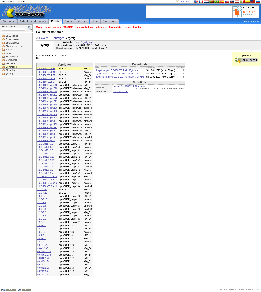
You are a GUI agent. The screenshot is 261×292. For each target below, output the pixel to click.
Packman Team (120, 91)
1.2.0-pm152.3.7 (45, 170)
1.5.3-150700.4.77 (46, 75)
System (9, 73)
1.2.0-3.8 (41, 202)
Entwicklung (12, 35)
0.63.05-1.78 (43, 258)
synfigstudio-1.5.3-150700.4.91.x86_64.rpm (117, 73)
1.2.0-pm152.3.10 (45, 163)
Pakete (55, 21)
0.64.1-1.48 (42, 245)
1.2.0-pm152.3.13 (45, 157)
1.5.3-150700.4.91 (46, 68)
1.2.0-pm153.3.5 (45, 150)
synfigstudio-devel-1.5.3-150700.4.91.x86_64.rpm (120, 77)
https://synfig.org (84, 42)
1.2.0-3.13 (42, 196)
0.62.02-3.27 (43, 271)
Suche (69, 21)
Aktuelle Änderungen (33, 21)
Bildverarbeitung (14, 46)
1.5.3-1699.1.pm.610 (47, 85)
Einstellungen (185, 1)
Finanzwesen (13, 39)
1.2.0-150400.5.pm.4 (47, 176)
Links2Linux (6, 1)
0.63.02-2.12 (43, 264)
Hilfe (95, 21)
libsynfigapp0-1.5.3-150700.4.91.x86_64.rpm (117, 70)
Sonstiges (11, 66)
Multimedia (11, 60)
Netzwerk (10, 63)
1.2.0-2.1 (41, 219)
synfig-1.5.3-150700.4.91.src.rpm (129, 86)
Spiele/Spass (12, 42)
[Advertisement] (188, 11)
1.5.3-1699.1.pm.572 (47, 95)
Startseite (9, 21)
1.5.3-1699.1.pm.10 (46, 130)
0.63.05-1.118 (44, 251)
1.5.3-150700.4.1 (45, 82)
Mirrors (82, 21)
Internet (10, 49)
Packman (20, 1)
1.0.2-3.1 (41, 225)
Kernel (9, 53)
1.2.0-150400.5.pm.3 (47, 183)
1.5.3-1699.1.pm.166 (47, 111)
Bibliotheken (12, 56)
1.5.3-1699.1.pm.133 (47, 124)
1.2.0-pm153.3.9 (45, 144)
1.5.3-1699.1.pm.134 (47, 117)
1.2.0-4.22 (42, 189)
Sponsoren (109, 21)
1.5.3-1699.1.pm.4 (46, 137)
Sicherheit (11, 70)
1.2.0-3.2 (41, 212)
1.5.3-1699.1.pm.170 (47, 104)
